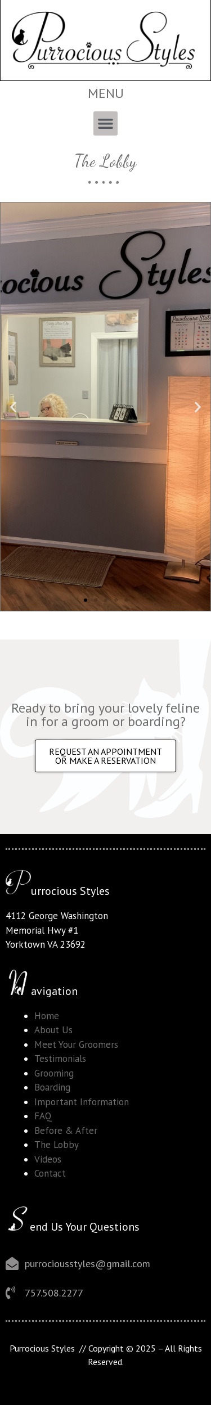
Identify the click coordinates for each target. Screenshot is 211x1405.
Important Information (81, 1102)
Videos (47, 1159)
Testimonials (60, 1058)
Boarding (52, 1087)
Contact (50, 1173)
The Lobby (56, 1144)
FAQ (43, 1116)
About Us (53, 1030)
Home (46, 1016)
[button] (105, 123)
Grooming (54, 1073)
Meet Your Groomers (76, 1044)
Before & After (65, 1130)
